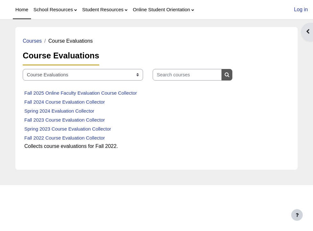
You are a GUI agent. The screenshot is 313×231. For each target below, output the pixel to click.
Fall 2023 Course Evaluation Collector (64, 120)
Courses (32, 41)
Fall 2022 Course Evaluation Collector (64, 138)
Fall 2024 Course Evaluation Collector (64, 102)
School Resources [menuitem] (53, 9)
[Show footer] (297, 215)
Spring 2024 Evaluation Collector (59, 111)
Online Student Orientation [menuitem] (161, 9)
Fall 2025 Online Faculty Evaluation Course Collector (80, 93)
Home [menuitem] (21, 9)
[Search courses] (187, 75)
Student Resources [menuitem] (103, 9)
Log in (301, 9)
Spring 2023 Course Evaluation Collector (67, 129)
